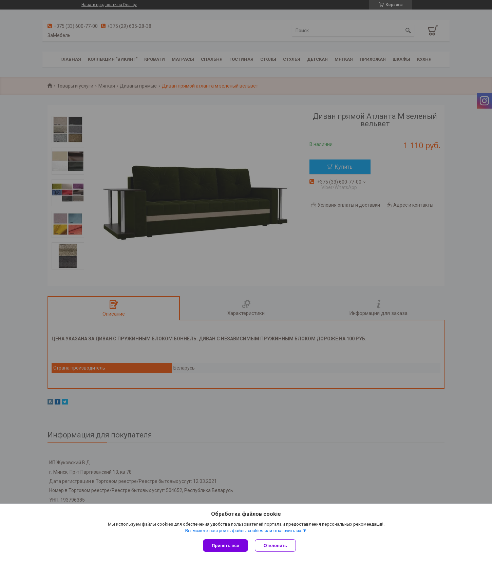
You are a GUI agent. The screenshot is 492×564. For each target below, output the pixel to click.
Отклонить (275, 545)
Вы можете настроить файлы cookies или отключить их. (243, 530)
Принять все (225, 545)
